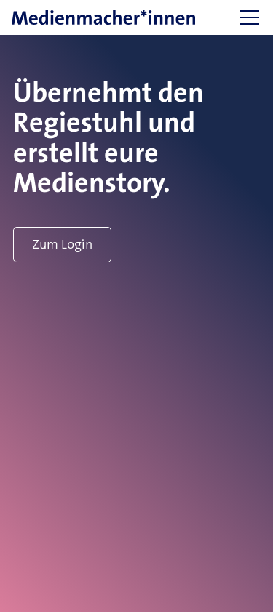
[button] (249, 17)
